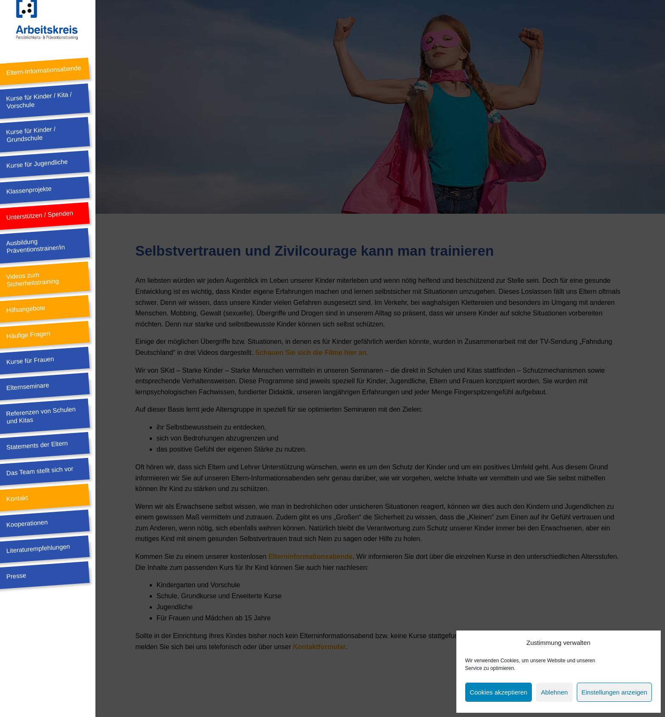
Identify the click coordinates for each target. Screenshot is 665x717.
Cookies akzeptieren (499, 692)
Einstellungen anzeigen (614, 692)
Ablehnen (554, 692)
